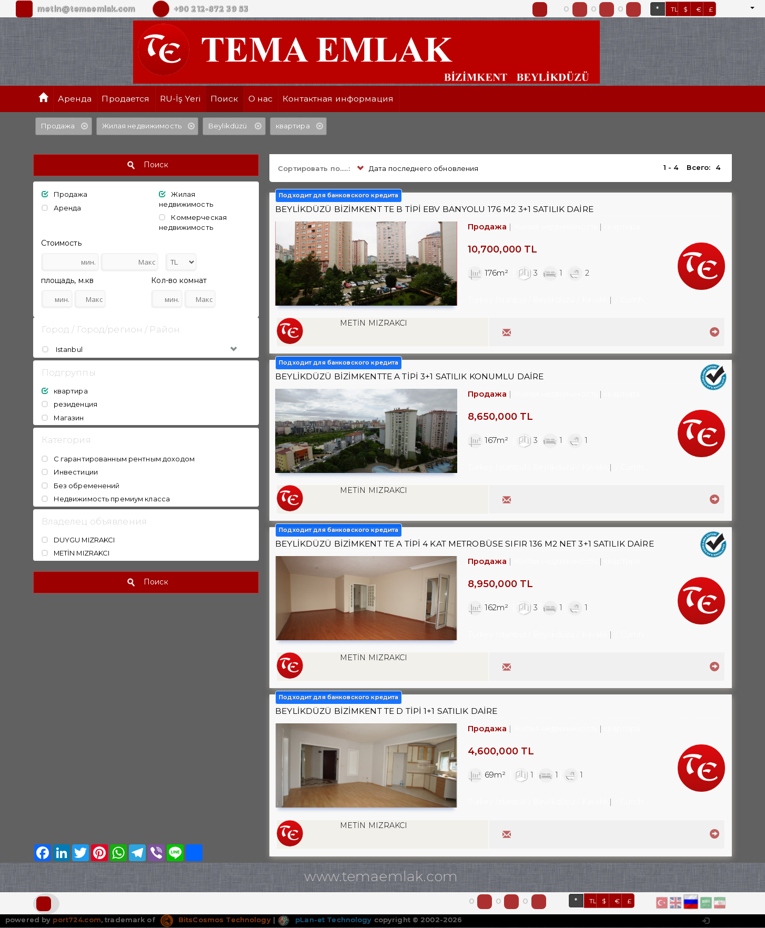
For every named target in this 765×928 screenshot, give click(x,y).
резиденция (69, 404)
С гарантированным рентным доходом (118, 459)
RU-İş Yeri (180, 99)
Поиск (224, 99)
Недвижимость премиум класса (106, 499)
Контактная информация (338, 99)
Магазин (63, 417)
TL (674, 9)
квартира (65, 391)
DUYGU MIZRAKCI (79, 540)
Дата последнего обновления (417, 169)
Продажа (65, 194)
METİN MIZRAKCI (76, 553)
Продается (125, 99)
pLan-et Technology (324, 920)
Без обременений (81, 485)
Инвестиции (70, 472)
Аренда (75, 99)
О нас (260, 99)
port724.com (76, 920)
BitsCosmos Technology (215, 920)
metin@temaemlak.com (86, 9)
